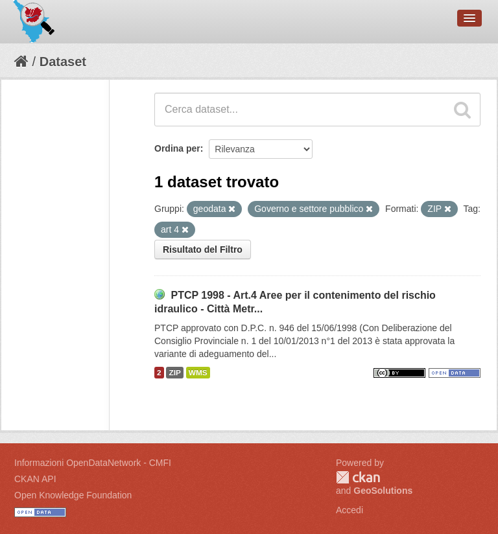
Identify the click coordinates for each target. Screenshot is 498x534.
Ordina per (177, 148)
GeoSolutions (382, 490)
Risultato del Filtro (203, 249)
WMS (198, 372)
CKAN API (35, 479)
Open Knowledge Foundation (73, 495)
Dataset (63, 61)
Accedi (349, 510)
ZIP (174, 372)
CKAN (358, 477)
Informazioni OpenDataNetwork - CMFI (92, 463)
